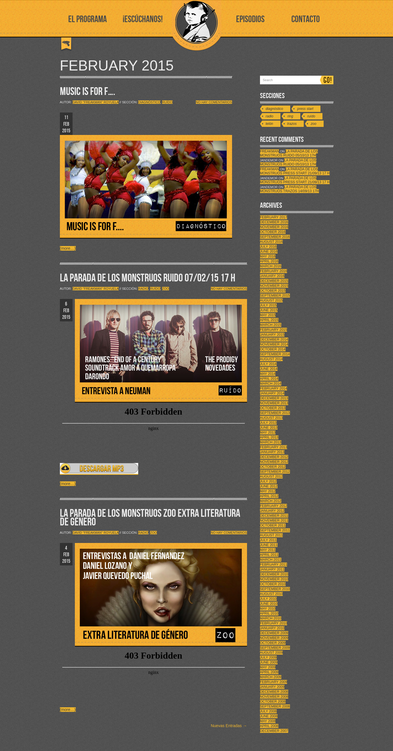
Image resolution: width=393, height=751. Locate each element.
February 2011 (273, 565)
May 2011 (268, 550)
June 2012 (269, 486)
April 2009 (269, 672)
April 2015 (269, 320)
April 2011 (269, 555)
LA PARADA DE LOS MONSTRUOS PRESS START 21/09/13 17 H (295, 171)
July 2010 (268, 599)
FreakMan (269, 151)
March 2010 (270, 618)
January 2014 (272, 393)
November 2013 (274, 403)
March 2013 (270, 442)
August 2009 (271, 653)
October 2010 (273, 584)
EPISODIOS (250, 19)
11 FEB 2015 (66, 124)
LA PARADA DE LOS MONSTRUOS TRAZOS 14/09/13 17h (289, 189)
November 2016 (274, 227)
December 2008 (274, 692)
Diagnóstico (149, 102)
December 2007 (274, 731)
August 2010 (271, 594)
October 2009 (273, 643)
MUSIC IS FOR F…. (87, 91)
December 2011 (274, 516)
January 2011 (272, 569)
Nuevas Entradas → (229, 725)
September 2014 (275, 354)
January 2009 (272, 687)
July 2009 (268, 657)
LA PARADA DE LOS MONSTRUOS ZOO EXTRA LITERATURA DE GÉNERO (150, 518)
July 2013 (268, 423)
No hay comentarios (214, 102)
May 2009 (268, 667)
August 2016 (271, 242)
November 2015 (274, 286)
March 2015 (270, 325)
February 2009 (273, 682)
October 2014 (273, 349)
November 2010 (274, 579)
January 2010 (272, 628)
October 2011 (273, 525)
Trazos (292, 124)
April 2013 (269, 437)
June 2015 (269, 310)
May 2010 (268, 609)
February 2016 (273, 271)
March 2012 (270, 501)
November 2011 (274, 521)
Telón (269, 124)
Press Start (305, 109)
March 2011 (270, 560)
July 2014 (268, 364)
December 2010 (274, 574)
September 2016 (275, 237)
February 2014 (273, 388)
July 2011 (268, 540)
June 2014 (269, 369)
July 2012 (268, 481)
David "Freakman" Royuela (96, 102)
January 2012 (272, 511)
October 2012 (273, 467)
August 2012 (271, 476)
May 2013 (268, 432)
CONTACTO (305, 19)
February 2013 (273, 447)
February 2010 (273, 623)
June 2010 (269, 604)
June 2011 (269, 545)
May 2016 (268, 256)
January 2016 (272, 276)
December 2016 (274, 222)
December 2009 (274, 633)
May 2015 (268, 315)
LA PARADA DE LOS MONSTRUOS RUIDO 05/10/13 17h (289, 153)
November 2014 (274, 344)
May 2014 (268, 374)
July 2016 (268, 247)
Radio (143, 288)
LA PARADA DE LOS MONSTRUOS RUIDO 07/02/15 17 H (147, 278)
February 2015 (273, 330)
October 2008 (273, 701)
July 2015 (268, 305)
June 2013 (269, 428)
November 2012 (274, 462)
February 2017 (273, 217)
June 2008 (269, 716)
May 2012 (268, 491)
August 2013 (271, 418)
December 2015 (274, 281)
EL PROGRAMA (87, 19)
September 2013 (275, 413)
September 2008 (275, 706)
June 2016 (269, 251)
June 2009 (269, 662)
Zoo (165, 288)
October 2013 (273, 408)
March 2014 (270, 384)
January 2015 (272, 335)
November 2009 (274, 638)
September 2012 (275, 472)
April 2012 (269, 496)
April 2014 (269, 379)
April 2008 (269, 726)
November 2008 (274, 697)
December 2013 (274, 398)
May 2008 (268, 721)
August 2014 (271, 359)
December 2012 (274, 457)
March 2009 (270, 677)
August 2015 (271, 300)
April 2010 (269, 613)
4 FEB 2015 (66, 554)
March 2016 (270, 266)
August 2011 (271, 535)
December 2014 (274, 340)
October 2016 (273, 232)
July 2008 (268, 711)
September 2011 (275, 530)
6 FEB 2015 (66, 310)
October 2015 (273, 291)
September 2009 (275, 648)
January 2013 (272, 452)
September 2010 (275, 589)
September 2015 (275, 295)
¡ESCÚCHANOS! (143, 19)
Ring (290, 116)
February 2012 (273, 506)
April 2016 (269, 261)
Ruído (167, 102)
